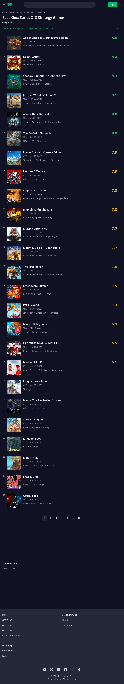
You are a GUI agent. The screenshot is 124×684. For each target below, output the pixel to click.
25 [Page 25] (79, 518)
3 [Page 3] (56, 518)
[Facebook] (65, 669)
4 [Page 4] (62, 518)
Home (4, 13)
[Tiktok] (79, 669)
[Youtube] (44, 669)
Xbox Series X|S (16, 13)
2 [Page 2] (50, 518)
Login (112, 4)
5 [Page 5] (67, 518)
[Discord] (58, 669)
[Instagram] (72, 669)
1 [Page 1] (44, 518)
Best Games (30, 13)
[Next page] (85, 518)
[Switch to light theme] (120, 4)
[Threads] (51, 669)
